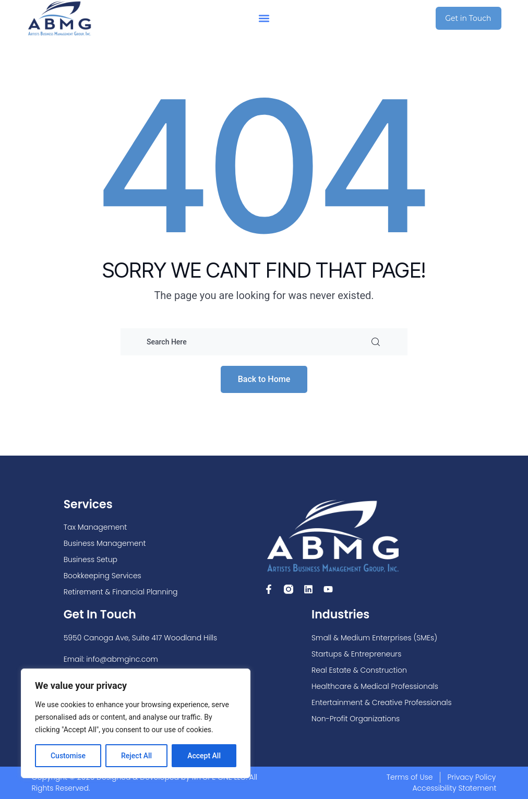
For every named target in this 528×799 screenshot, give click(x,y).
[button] (264, 18)
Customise (68, 756)
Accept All (204, 756)
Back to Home (264, 379)
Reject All (136, 756)
